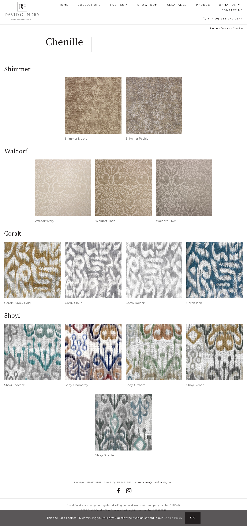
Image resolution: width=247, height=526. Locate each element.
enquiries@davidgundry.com (155, 482)
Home (63, 4)
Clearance (177, 4)
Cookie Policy (173, 518)
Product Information (216, 4)
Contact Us (232, 10)
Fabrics (117, 4)
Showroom (147, 4)
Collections (89, 4)
